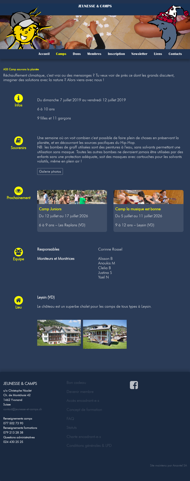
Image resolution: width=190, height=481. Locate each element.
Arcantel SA (180, 465)
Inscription (116, 54)
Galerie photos (50, 171)
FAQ (70, 418)
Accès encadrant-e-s (83, 400)
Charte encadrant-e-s (84, 436)
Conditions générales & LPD (89, 445)
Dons (77, 54)
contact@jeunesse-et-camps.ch (22, 409)
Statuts (72, 427)
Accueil (43, 54)
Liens (158, 54)
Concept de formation (84, 409)
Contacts (175, 54)
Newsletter (139, 54)
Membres (94, 54)
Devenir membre (80, 391)
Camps (61, 54)
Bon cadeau (76, 382)
